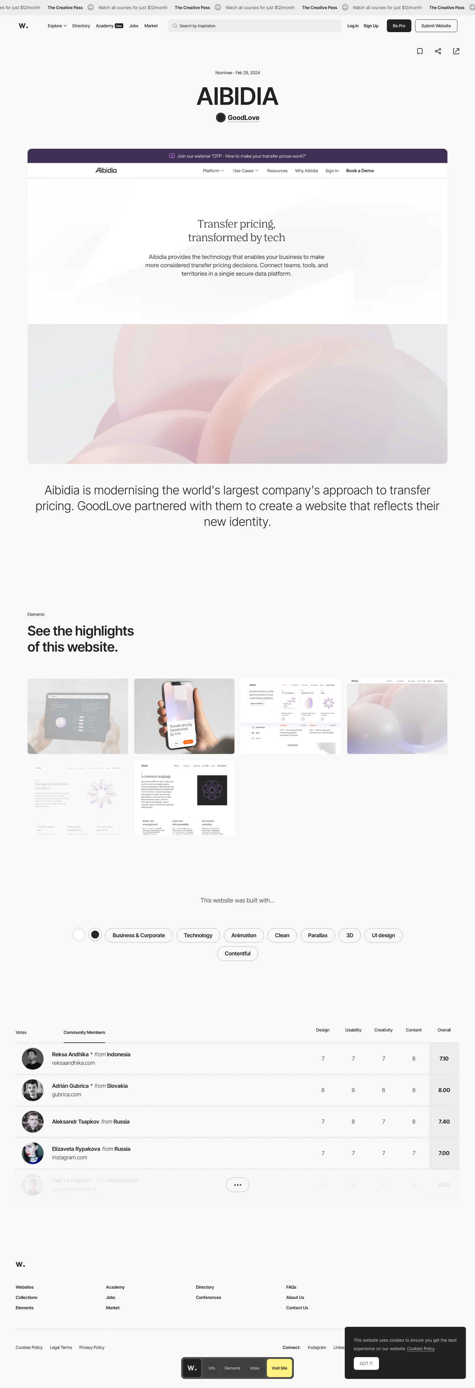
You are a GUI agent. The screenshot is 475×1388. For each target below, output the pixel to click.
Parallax (317, 935)
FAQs (291, 1287)
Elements (232, 1368)
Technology (198, 935)
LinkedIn (341, 1347)
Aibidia (238, 96)
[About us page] (184, 797)
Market (151, 25)
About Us (295, 1297)
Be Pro (399, 25)
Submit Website (436, 25)
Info (212, 1368)
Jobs (133, 25)
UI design (383, 935)
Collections (26, 1297)
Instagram (317, 1347)
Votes (254, 1368)
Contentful (238, 953)
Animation (243, 935)
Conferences (208, 1297)
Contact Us (297, 1307)
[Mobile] (184, 716)
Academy (109, 25)
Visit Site (279, 1368)
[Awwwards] (23, 25)
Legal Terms (61, 1347)
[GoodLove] (237, 117)
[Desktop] (78, 716)
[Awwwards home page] (192, 1368)
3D (349, 935)
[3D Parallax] (397, 716)
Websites (25, 1287)
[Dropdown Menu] (291, 716)
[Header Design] (78, 797)
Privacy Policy (92, 1347)
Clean (282, 935)
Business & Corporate (139, 935)
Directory (81, 25)
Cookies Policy (29, 1347)
